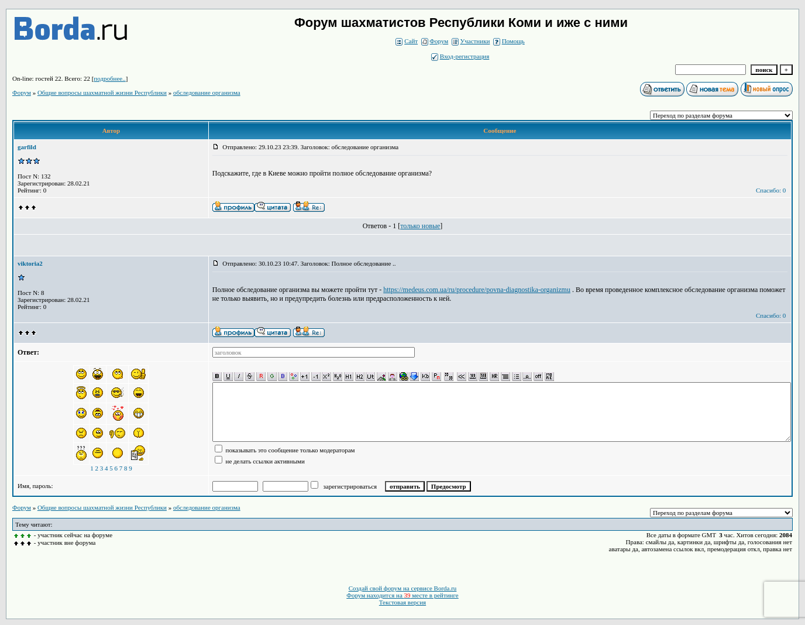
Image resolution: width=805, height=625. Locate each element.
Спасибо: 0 (771, 190)
